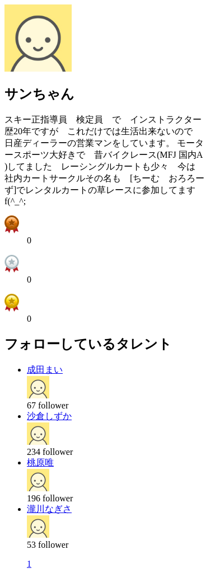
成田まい (45, 369)
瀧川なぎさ (49, 509)
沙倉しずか (49, 416)
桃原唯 (40, 462)
